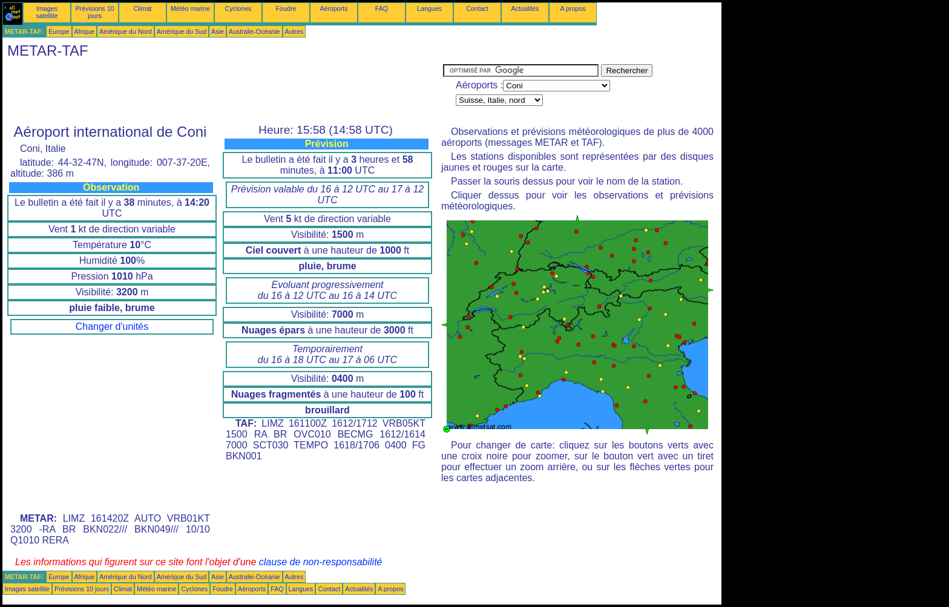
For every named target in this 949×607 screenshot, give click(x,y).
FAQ (381, 8)
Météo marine (190, 8)
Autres (294, 31)
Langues (429, 8)
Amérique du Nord (125, 31)
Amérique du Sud (181, 31)
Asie (217, 31)
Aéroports (333, 8)
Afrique (84, 31)
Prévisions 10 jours (95, 12)
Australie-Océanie (254, 31)
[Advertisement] (222, 91)
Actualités (525, 8)
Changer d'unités (112, 326)
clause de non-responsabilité (321, 562)
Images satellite (46, 12)
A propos (572, 8)
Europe (58, 31)
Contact (477, 8)
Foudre (286, 8)
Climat (142, 8)
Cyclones (238, 8)
